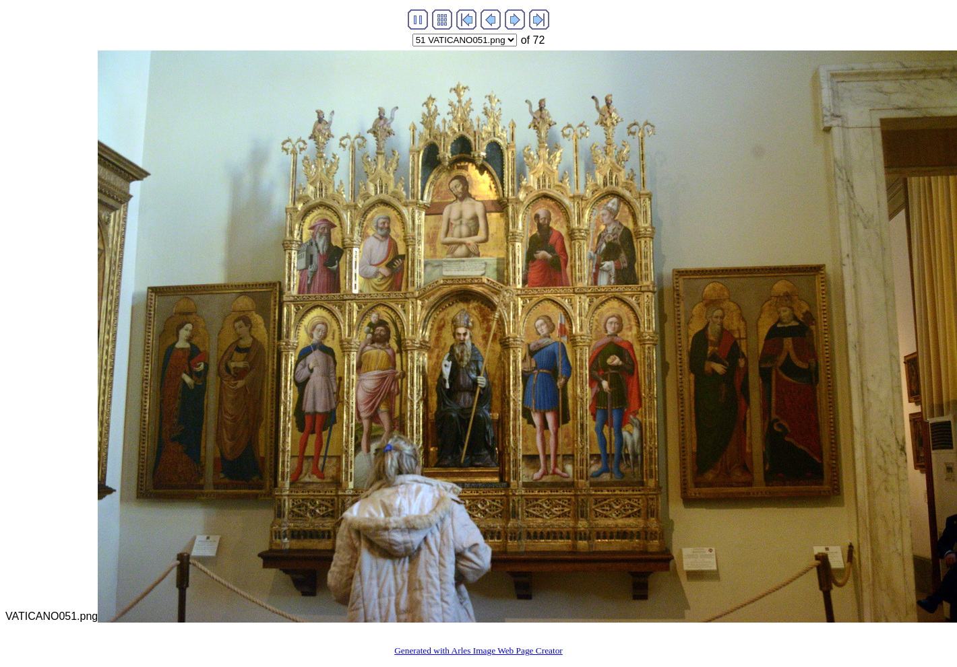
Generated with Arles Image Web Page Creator (478, 650)
